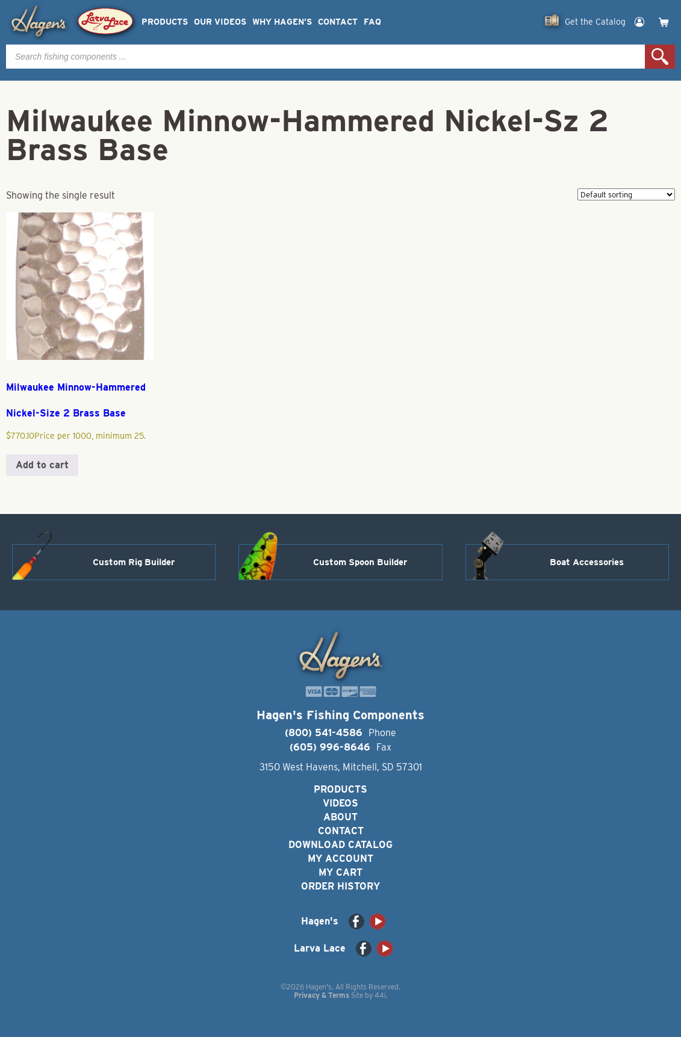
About (340, 817)
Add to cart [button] (42, 465)
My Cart (340, 872)
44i (380, 995)
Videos (340, 803)
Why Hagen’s (282, 21)
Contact (338, 21)
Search (660, 57)
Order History (340, 886)
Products (164, 21)
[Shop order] (626, 194)
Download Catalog (340, 844)
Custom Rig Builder (134, 562)
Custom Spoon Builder (360, 562)
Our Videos (220, 21)
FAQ (372, 21)
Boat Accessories (587, 562)
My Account (340, 858)
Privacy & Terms (321, 995)
